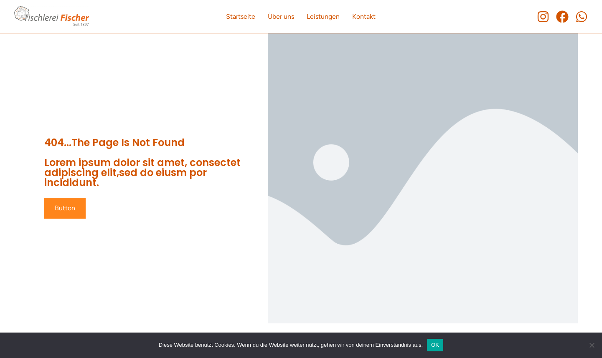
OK (435, 345)
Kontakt (364, 16)
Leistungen (323, 16)
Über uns (281, 16)
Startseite (240, 16)
